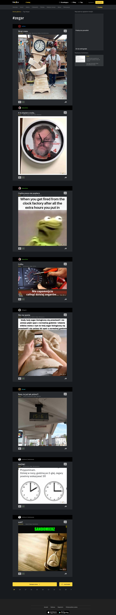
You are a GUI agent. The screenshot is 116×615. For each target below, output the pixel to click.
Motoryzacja (66, 7)
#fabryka (32, 195)
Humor (21, 7)
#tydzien (25, 114)
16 (31, 589)
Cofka (20, 264)
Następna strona (34, 584)
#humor (25, 396)
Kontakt (46, 607)
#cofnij (34, 266)
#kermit (28, 195)
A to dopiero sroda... (26, 113)
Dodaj (28, 2)
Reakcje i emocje (51, 7)
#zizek (32, 114)
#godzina (40, 195)
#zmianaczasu (26, 266)
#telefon (33, 317)
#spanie (29, 317)
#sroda (35, 114)
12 (54, 589)
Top (81, 2)
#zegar (29, 33)
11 (60, 589)
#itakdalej (39, 114)
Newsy (59, 7)
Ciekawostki (35, 7)
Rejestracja (99, 2)
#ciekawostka (30, 396)
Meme (19, 114)
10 (65, 589)
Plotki (19, 466)
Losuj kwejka (65, 584)
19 (14, 589)
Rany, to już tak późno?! (28, 394)
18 (20, 589)
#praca (24, 195)
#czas (27, 33)
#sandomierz (35, 524)
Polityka (42, 7)
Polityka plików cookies (71, 607)
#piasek (27, 524)
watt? (20, 522)
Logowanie (91, 2)
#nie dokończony (45, 33)
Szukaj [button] (100, 7)
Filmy (74, 2)
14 (43, 589)
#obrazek (25, 317)
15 (37, 589)
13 (48, 589)
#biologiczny (41, 317)
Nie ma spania (24, 315)
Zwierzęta (15, 7)
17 (25, 589)
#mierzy (39, 33)
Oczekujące (64, 2)
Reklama (53, 607)
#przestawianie (36, 466)
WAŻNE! (21, 464)
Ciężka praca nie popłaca (29, 193)
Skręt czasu (23, 31)
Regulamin (60, 607)
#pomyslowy (34, 33)
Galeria (27, 7)
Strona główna (17, 11)
